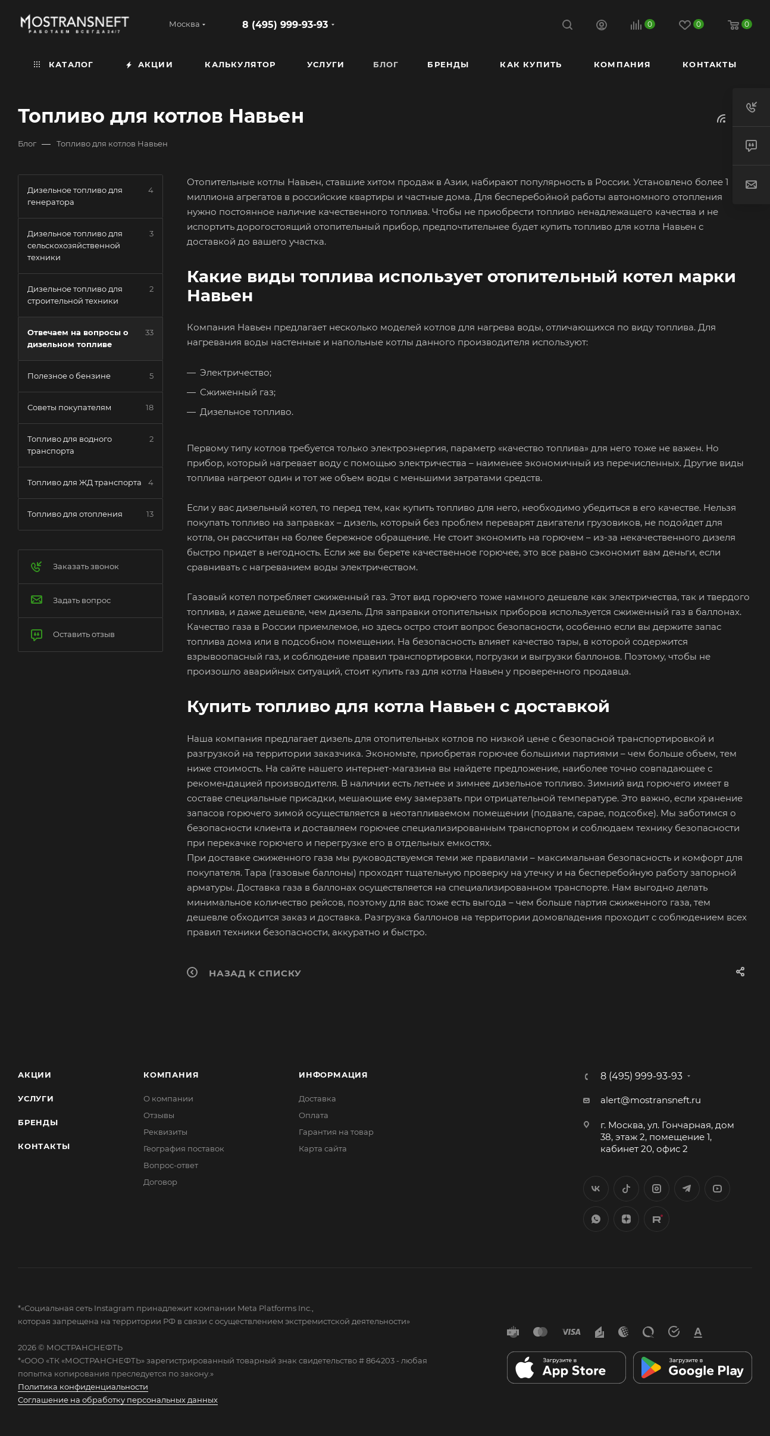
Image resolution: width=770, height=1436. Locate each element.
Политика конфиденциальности (83, 1386)
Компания (171, 1074)
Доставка (317, 1098)
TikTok (656, 1219)
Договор (160, 1182)
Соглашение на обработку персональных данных (118, 1399)
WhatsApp (596, 1219)
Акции (35, 1074)
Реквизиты (165, 1132)
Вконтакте (596, 1188)
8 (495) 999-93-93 (285, 24)
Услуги (36, 1098)
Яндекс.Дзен (626, 1219)
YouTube (717, 1188)
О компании (168, 1098)
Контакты (44, 1146)
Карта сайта (323, 1148)
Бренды (38, 1122)
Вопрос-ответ (170, 1165)
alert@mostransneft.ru (650, 1100)
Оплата (313, 1115)
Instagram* (656, 1188)
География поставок (183, 1148)
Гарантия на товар (336, 1132)
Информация (333, 1074)
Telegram (687, 1188)
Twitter (626, 1188)
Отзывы (158, 1115)
